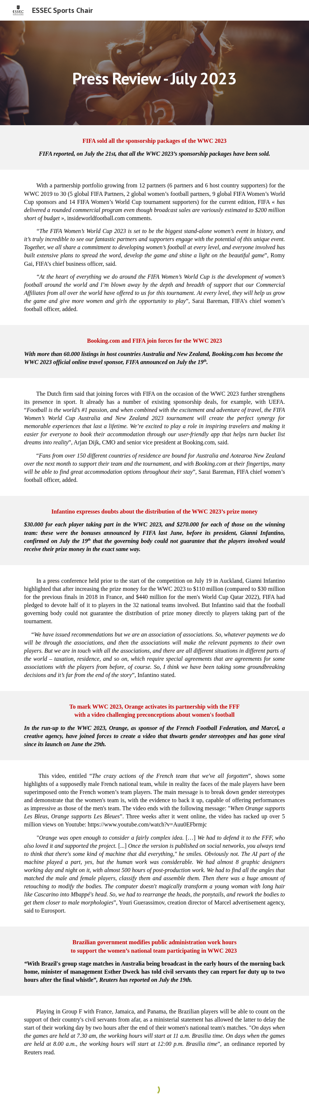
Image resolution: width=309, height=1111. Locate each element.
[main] (154, 72)
